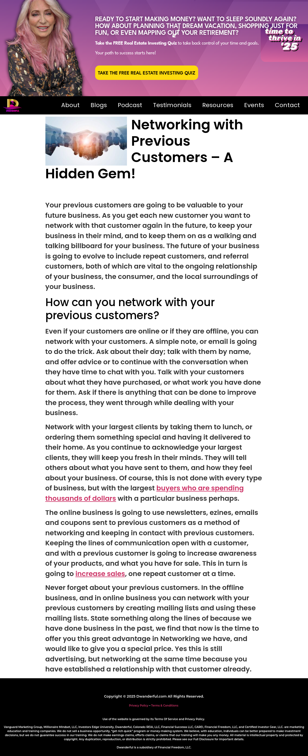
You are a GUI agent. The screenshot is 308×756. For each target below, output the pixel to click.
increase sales (100, 573)
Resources (217, 105)
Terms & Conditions (164, 705)
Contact (287, 105)
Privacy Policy (138, 705)
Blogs (99, 105)
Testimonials (172, 105)
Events (254, 105)
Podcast (130, 105)
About (70, 105)
